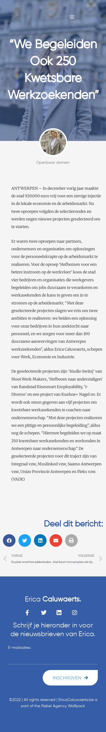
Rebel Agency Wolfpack (63, 706)
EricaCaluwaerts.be (76, 700)
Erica (53, 599)
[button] (9, 540)
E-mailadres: (19, 648)
